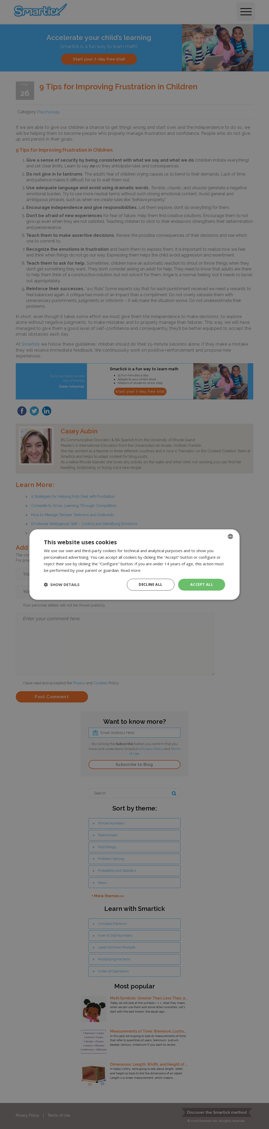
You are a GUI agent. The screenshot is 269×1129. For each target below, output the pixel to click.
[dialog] (134, 564)
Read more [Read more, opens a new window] (131, 570)
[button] (62, 584)
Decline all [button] (150, 584)
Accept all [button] (201, 584)
